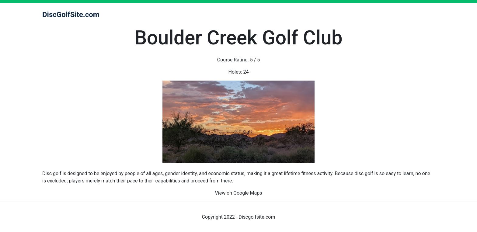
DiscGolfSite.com (70, 14)
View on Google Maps (238, 193)
